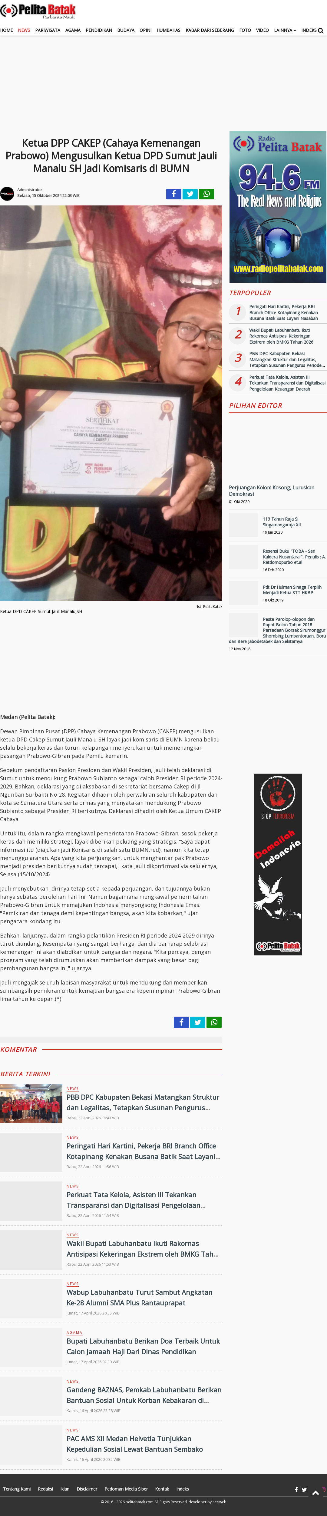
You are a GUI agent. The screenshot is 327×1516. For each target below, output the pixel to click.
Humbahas (168, 30)
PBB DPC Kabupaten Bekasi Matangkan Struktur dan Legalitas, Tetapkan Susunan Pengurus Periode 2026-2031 (143, 1107)
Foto (245, 30)
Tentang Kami (17, 1489)
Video (262, 30)
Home (6, 30)
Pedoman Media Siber (126, 1489)
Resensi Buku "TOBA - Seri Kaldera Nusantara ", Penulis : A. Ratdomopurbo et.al (294, 556)
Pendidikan (99, 30)
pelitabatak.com (140, 1501)
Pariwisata (47, 30)
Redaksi (45, 1489)
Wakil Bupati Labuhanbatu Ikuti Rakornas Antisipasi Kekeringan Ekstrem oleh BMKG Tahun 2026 (144, 1254)
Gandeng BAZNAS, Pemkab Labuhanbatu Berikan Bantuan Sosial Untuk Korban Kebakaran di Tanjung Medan (144, 1400)
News (24, 30)
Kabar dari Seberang (210, 30)
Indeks (309, 30)
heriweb (219, 1501)
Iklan (64, 1489)
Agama (73, 30)
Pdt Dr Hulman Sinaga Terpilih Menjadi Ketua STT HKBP (292, 589)
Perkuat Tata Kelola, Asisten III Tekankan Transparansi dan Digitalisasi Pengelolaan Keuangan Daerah (133, 1205)
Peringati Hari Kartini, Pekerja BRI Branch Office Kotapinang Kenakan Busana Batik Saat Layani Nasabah (141, 1156)
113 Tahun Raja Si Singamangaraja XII (282, 521)
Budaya (125, 30)
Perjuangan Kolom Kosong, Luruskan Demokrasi (271, 490)
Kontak (162, 1489)
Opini (145, 30)
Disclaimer (87, 1489)
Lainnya (283, 30)
